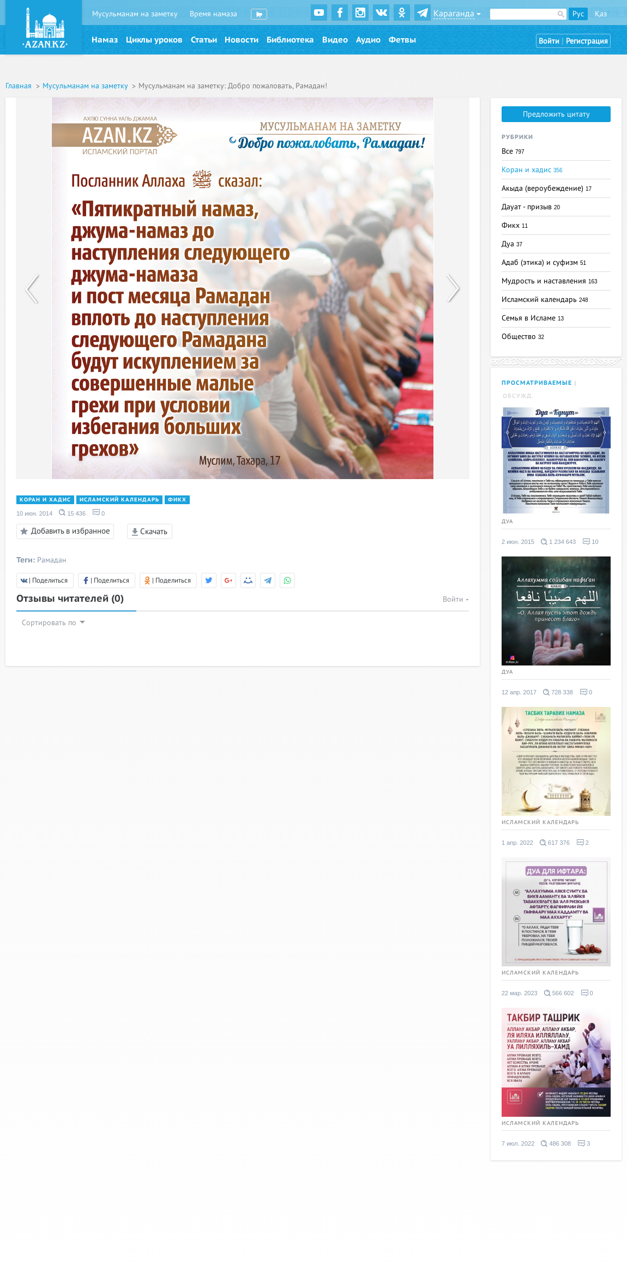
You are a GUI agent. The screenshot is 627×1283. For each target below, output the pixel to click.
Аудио (368, 40)
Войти (549, 41)
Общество (523, 336)
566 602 (559, 993)
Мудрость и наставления (550, 281)
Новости (241, 40)
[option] (242, 288)
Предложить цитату (556, 114)
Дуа (512, 244)
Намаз (105, 40)
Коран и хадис (45, 500)
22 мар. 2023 (520, 993)
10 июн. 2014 (34, 513)
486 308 (556, 1143)
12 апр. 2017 (519, 692)
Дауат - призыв (531, 206)
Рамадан (52, 560)
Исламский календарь (119, 500)
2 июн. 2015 (518, 541)
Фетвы (402, 40)
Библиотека (290, 40)
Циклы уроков (154, 40)
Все (513, 151)
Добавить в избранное (63, 531)
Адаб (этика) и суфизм (544, 262)
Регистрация (587, 41)
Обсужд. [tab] (518, 396)
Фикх (177, 500)
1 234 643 (558, 541)
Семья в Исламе (533, 318)
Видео (335, 40)
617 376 (555, 842)
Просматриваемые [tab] (537, 382)
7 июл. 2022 (518, 1143)
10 (590, 541)
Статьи (204, 40)
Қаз (601, 14)
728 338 (558, 692)
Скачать (149, 531)
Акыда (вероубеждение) (547, 188)
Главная (19, 85)
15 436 (72, 513)
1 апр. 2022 (517, 842)
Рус (578, 14)
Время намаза (213, 14)
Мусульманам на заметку (135, 14)
